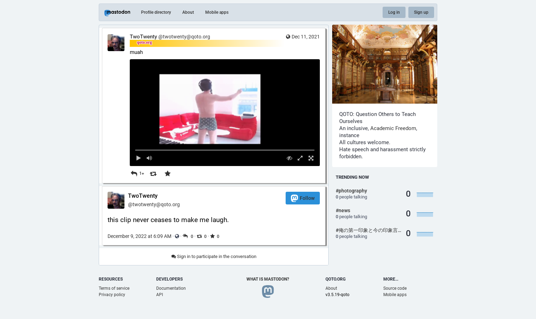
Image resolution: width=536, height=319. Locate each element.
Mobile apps (217, 12)
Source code (395, 288)
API (159, 294)
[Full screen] (310, 158)
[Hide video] (289, 158)
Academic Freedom (393, 128)
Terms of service (114, 288)
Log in (394, 12)
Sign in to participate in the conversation (213, 256)
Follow (303, 198)
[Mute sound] (149, 158)
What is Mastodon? (267, 279)
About (188, 12)
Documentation (171, 288)
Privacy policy (112, 294)
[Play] (138, 158)
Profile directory (156, 12)
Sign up (421, 12)
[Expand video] (300, 158)
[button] (225, 112)
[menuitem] (225, 112)
